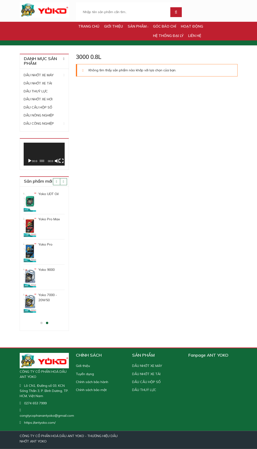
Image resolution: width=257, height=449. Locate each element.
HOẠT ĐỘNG (192, 26)
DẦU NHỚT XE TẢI (38, 83)
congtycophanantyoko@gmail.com (47, 415)
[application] (44, 154)
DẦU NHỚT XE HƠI (38, 99)
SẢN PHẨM (138, 26)
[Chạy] (29, 161)
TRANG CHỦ (88, 26)
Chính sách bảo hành (92, 382)
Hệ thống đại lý (168, 35)
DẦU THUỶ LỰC (36, 91)
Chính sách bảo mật (91, 390)
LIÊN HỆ (194, 35)
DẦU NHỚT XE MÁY (39, 75)
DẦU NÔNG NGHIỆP (39, 115)
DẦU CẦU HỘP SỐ (38, 107)
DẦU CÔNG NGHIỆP (39, 123)
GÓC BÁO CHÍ (164, 26)
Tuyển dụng (85, 374)
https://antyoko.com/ (40, 422)
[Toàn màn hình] (61, 161)
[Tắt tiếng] (57, 161)
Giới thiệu (113, 26)
